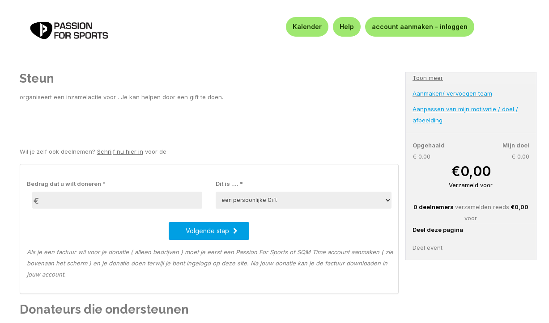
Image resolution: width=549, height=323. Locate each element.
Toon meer (428, 77)
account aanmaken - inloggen (420, 26)
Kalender (307, 26)
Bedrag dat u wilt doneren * (66, 183)
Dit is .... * (229, 183)
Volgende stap (212, 231)
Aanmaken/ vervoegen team (452, 93)
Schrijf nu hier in (120, 151)
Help (347, 26)
